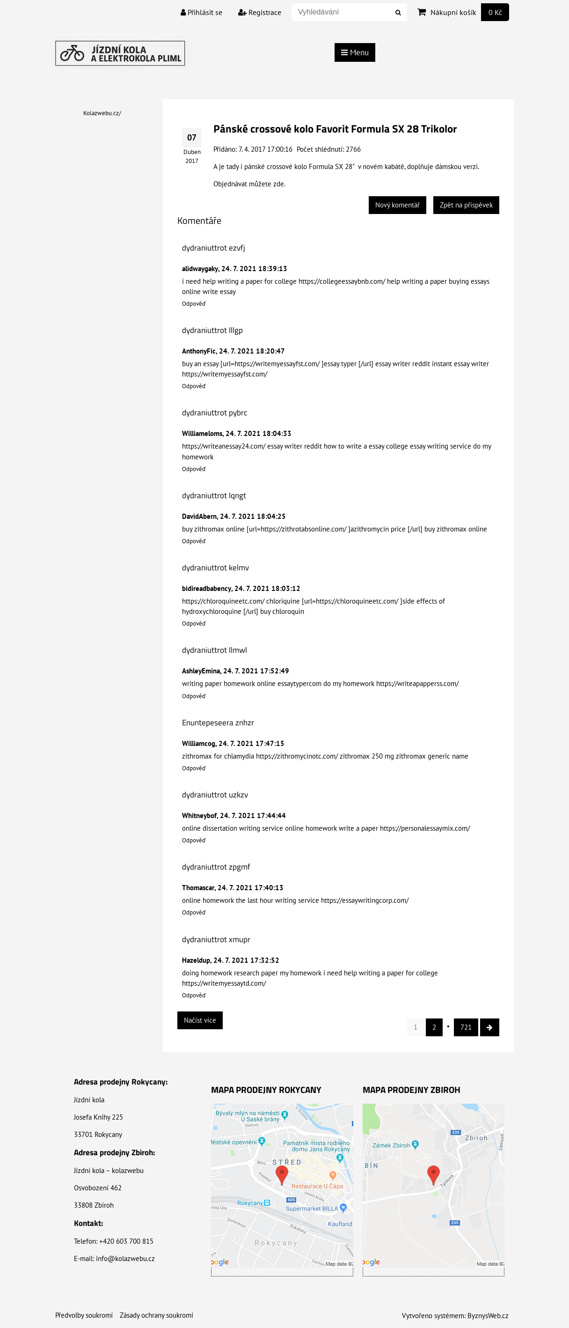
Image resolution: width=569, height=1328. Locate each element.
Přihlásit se (201, 12)
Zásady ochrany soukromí (156, 1315)
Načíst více (200, 1020)
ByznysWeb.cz (488, 1315)
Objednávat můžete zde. (249, 183)
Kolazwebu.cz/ (102, 113)
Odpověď (194, 304)
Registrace (259, 12)
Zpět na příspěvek (466, 204)
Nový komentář (397, 204)
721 (466, 1027)
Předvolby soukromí (84, 1315)
